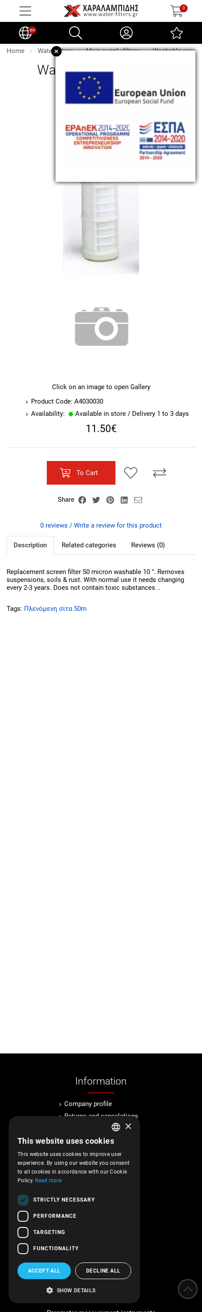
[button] (74, 1289)
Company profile (88, 1104)
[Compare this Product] (159, 473)
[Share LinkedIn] (125, 500)
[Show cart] (176, 11)
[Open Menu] (25, 11)
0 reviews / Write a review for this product (101, 525)
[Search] (75, 33)
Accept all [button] (44, 1271)
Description (30, 545)
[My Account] (126, 33)
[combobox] (115, 1127)
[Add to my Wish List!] (131, 473)
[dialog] (74, 1209)
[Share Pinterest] (111, 500)
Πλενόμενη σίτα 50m (55, 609)
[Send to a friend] (138, 500)
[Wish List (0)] (176, 33)
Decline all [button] (103, 1271)
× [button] (128, 1127)
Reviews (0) (148, 545)
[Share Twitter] (97, 500)
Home (15, 51)
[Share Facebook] (83, 500)
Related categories (89, 545)
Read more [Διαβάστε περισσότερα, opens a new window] (48, 1180)
